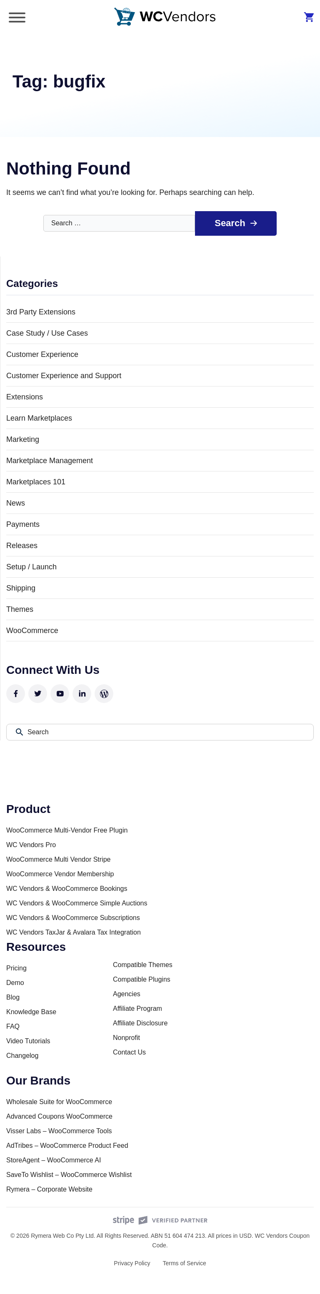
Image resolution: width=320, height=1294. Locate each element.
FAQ (13, 1026)
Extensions (24, 397)
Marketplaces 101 (35, 482)
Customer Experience (42, 355)
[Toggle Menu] (17, 17)
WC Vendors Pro (31, 844)
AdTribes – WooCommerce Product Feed (67, 1145)
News (15, 503)
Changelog (22, 1055)
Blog (13, 997)
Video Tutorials (28, 1041)
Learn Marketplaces (39, 418)
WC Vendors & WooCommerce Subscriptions (73, 917)
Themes (19, 610)
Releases (22, 546)
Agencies (126, 993)
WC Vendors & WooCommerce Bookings (66, 888)
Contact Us (129, 1052)
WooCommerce (32, 631)
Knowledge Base (31, 1011)
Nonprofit (126, 1037)
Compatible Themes (142, 964)
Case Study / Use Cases (47, 333)
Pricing (16, 968)
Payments (23, 525)
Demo (15, 982)
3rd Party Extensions (40, 312)
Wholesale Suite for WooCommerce (59, 1101)
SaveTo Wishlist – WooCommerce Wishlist (69, 1174)
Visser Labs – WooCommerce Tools (59, 1130)
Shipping (20, 588)
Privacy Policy (132, 1263)
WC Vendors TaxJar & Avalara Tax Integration (73, 932)
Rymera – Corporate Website (49, 1189)
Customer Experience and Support (63, 376)
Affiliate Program (137, 1008)
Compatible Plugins (141, 979)
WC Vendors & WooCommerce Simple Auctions (77, 903)
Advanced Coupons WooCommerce (59, 1116)
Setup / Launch (31, 567)
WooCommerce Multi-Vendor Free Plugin (67, 830)
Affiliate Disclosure (140, 1023)
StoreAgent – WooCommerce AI (53, 1160)
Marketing (22, 440)
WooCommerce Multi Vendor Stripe (58, 859)
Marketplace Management (49, 461)
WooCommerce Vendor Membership (60, 874)
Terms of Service (184, 1263)
